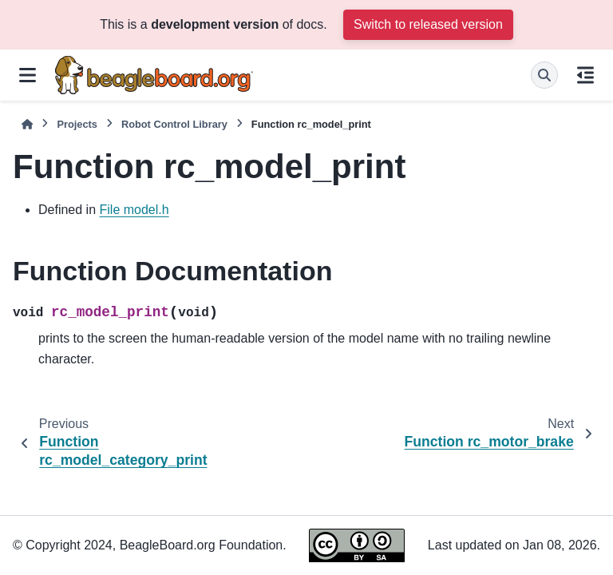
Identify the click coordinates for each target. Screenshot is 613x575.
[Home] (27, 124)
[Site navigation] (27, 75)
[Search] (544, 75)
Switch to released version (428, 24)
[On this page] (585, 75)
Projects (77, 124)
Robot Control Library (174, 124)
